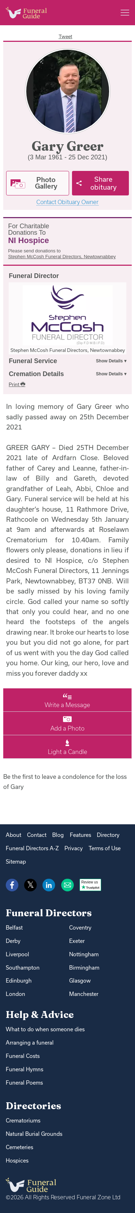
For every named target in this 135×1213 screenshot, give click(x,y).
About (13, 835)
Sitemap (16, 862)
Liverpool (17, 954)
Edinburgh (19, 981)
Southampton (23, 968)
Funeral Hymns (24, 1069)
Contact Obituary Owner (67, 202)
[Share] (100, 183)
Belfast (14, 928)
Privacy (73, 848)
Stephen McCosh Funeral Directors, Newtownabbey (62, 256)
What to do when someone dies (45, 1029)
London (15, 994)
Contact (36, 835)
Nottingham (84, 954)
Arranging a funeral (30, 1043)
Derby (13, 941)
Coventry (80, 928)
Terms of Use (105, 848)
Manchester (83, 994)
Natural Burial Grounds (34, 1134)
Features (80, 835)
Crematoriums (23, 1120)
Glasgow (80, 981)
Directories (33, 1106)
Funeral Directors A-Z (32, 848)
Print (17, 384)
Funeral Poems (24, 1083)
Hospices (17, 1160)
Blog (58, 835)
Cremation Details (36, 374)
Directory (108, 835)
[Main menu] (125, 13)
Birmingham (84, 968)
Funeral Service (33, 361)
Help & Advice (40, 1014)
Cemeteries (19, 1147)
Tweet (65, 36)
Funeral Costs (23, 1056)
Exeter (77, 941)
